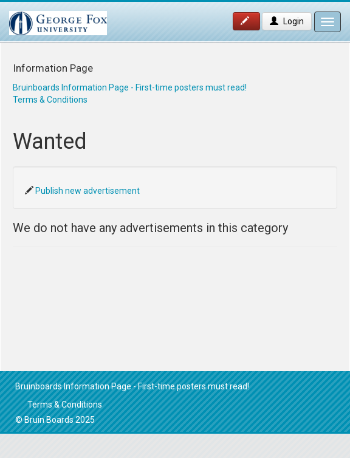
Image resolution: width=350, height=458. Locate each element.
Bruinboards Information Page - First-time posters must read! (130, 87)
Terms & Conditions (50, 99)
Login (287, 21)
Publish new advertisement (87, 191)
